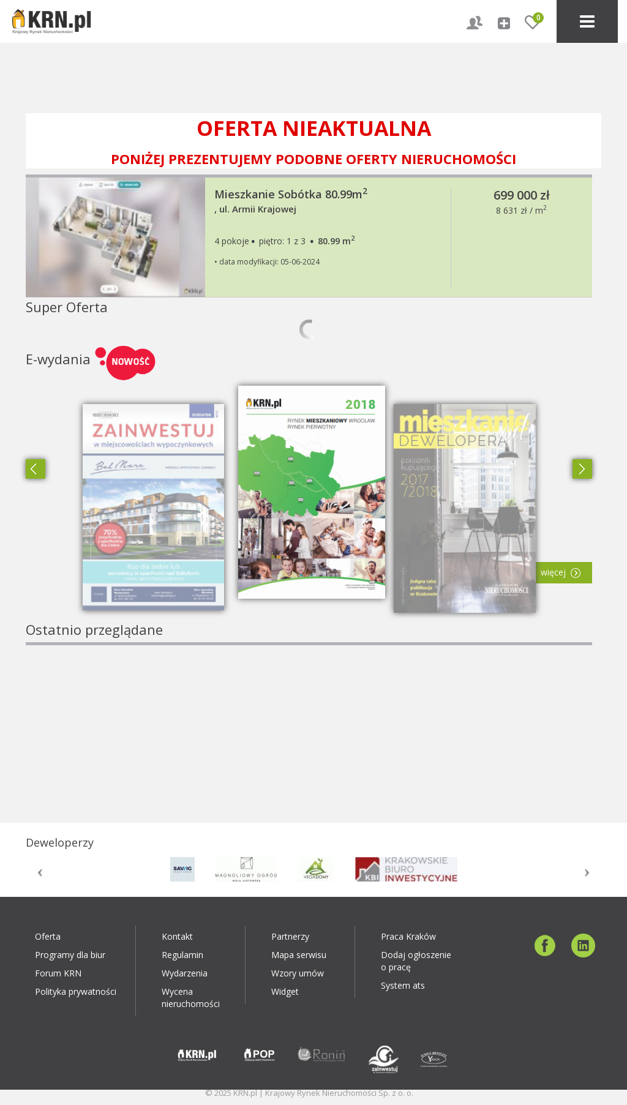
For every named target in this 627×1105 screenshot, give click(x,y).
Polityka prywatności (75, 991)
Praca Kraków (408, 936)
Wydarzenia (185, 973)
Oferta (48, 936)
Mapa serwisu (298, 955)
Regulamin (182, 955)
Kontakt (177, 936)
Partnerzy (290, 936)
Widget (285, 991)
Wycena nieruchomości (191, 997)
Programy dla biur (70, 955)
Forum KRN (58, 973)
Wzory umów (297, 973)
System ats (403, 985)
